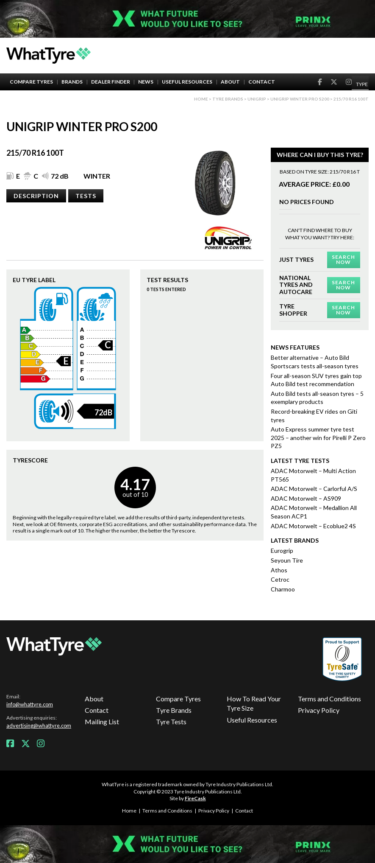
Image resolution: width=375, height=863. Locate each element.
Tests (85, 195)
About (230, 81)
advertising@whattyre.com (38, 725)
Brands (72, 81)
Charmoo (283, 589)
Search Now (343, 259)
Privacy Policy (318, 710)
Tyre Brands (174, 710)
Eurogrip (282, 550)
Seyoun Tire (287, 560)
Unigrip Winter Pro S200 (299, 98)
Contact (261, 81)
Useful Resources (187, 81)
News (145, 81)
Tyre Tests (171, 721)
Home (201, 98)
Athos (279, 570)
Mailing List (102, 721)
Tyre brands (227, 98)
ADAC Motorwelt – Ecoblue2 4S (313, 526)
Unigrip (256, 98)
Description (36, 195)
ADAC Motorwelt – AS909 (306, 498)
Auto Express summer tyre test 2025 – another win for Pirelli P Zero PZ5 (318, 437)
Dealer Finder (110, 81)
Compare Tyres (31, 81)
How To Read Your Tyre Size (254, 703)
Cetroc (280, 579)
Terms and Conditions (329, 699)
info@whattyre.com (29, 704)
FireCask (195, 798)
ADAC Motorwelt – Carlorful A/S (314, 488)
